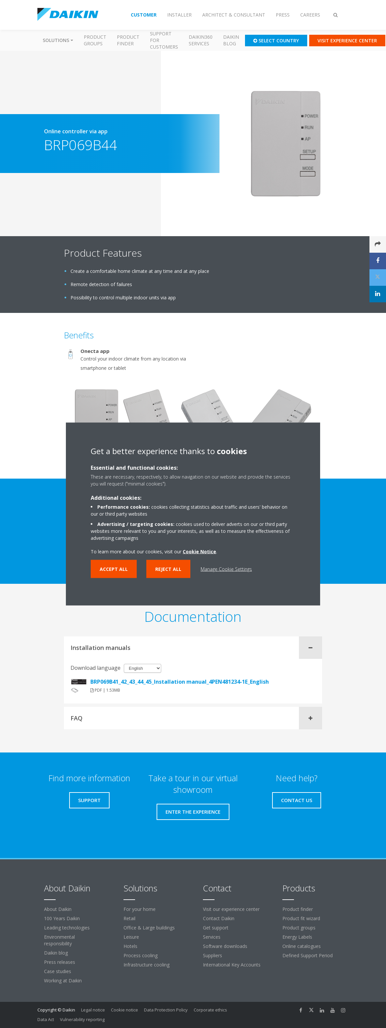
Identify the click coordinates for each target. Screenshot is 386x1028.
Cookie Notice (199, 551)
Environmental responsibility (59, 940)
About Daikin (58, 909)
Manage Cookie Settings (226, 569)
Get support (215, 927)
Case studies (57, 971)
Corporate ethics (210, 1010)
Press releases (59, 962)
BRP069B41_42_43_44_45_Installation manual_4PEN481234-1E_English (179, 681)
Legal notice (93, 1010)
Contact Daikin (218, 918)
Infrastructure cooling (146, 965)
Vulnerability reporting (82, 1019)
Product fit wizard (301, 918)
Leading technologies (67, 927)
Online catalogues (301, 946)
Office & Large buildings (149, 927)
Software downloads (225, 946)
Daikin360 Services (201, 40)
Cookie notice (124, 1010)
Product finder (128, 40)
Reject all (168, 569)
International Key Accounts (232, 965)
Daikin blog (231, 40)
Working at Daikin (63, 980)
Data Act (45, 1019)
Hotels (130, 946)
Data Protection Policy (166, 1010)
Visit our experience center (231, 909)
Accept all (114, 569)
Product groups (95, 40)
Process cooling (140, 955)
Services (211, 937)
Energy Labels (297, 937)
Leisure (131, 937)
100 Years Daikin (62, 918)
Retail (129, 918)
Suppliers (212, 955)
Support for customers (164, 40)
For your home (139, 909)
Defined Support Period (308, 955)
